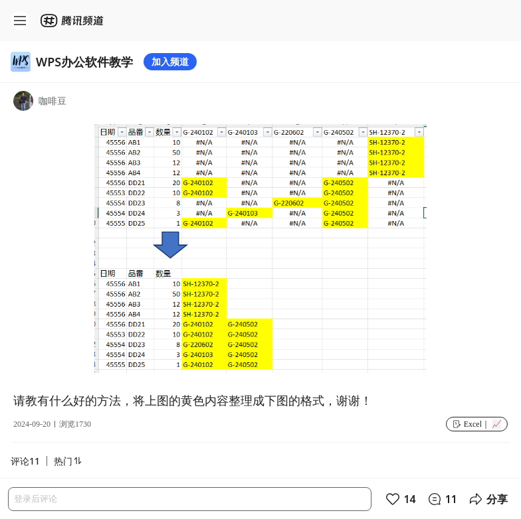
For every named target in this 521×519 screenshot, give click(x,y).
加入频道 (170, 61)
